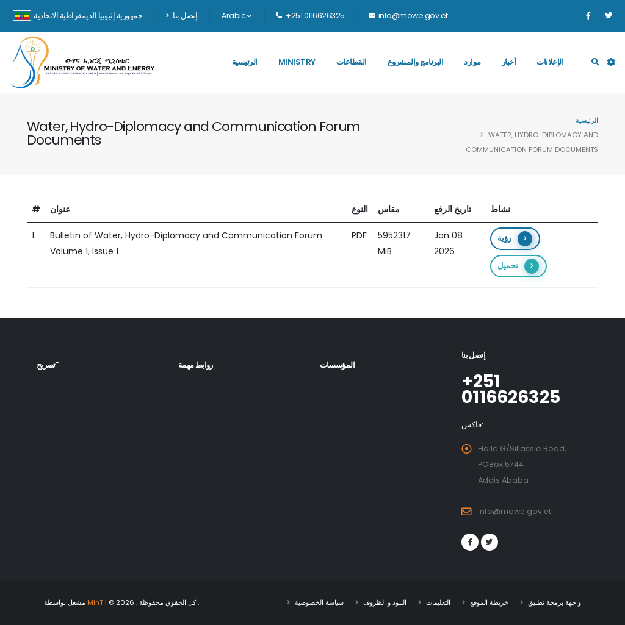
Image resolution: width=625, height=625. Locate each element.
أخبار (509, 62)
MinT (95, 602)
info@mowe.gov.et (515, 511)
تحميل (518, 266)
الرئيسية (245, 62)
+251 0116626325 (512, 389)
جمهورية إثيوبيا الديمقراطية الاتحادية (77, 15)
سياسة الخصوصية (319, 602)
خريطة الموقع (489, 602)
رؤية (514, 238)
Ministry (297, 62)
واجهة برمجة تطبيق (554, 602)
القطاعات (351, 62)
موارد (472, 62)
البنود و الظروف (384, 602)
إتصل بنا (181, 15)
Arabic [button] (236, 15)
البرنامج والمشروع (416, 62)
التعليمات (438, 602)
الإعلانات (549, 62)
